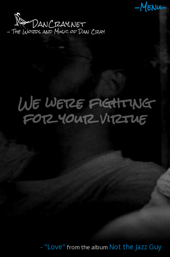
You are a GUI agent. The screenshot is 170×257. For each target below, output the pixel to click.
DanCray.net (58, 24)
